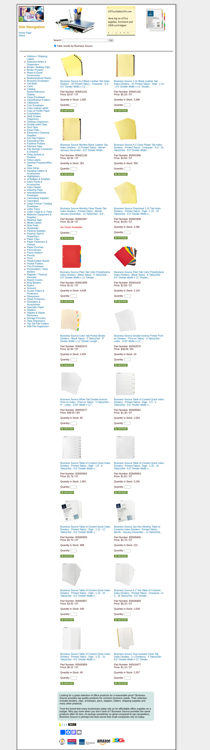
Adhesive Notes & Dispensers (36, 63)
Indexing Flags (35, 190)
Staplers (31, 310)
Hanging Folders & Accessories (37, 172)
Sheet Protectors (36, 299)
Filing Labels (34, 160)
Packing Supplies (36, 231)
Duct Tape (32, 127)
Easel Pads (33, 130)
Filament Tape (34, 146)
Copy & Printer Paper (38, 111)
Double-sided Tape (37, 124)
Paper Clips (33, 239)
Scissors (31, 288)
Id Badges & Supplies (38, 179)
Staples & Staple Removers (36, 314)
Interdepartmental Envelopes (36, 194)
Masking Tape (34, 220)
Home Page (25, 33)
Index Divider (34, 187)
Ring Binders (34, 282)
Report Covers (35, 280)
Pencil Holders (35, 252)
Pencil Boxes (34, 250)
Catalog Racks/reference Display (36, 92)
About (22, 35)
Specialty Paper (35, 307)
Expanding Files (35, 141)
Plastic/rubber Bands (38, 261)
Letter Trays (33, 209)
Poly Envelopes (35, 266)
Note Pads (32, 225)
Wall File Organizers (38, 326)
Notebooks (33, 228)
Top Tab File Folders (38, 323)
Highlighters (33, 176)
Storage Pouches (36, 318)
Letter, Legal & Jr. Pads (39, 211)
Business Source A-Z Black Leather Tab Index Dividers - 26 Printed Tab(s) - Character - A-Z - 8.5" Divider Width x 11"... (85, 84)
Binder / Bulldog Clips (38, 67)
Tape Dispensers (36, 321)
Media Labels (34, 222)
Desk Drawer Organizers (34, 117)
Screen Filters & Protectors (35, 292)
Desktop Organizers (37, 121)
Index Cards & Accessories (34, 183)
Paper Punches (35, 247)
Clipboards (33, 102)
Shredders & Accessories (33, 303)
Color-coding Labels (38, 108)
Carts (30, 86)
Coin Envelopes (35, 105)
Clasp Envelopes (36, 97)
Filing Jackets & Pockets (35, 156)
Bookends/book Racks (39, 78)
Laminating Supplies (38, 198)
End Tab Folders (36, 138)
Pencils (31, 255)
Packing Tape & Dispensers (35, 235)
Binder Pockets (35, 70)
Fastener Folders (36, 143)
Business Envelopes (38, 81)
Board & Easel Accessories (34, 74)
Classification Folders (38, 100)
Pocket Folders (35, 263)
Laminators (33, 201)
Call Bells (32, 83)
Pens (29, 258)
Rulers (30, 285)
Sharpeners (33, 296)
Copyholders (34, 113)
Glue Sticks (33, 168)
